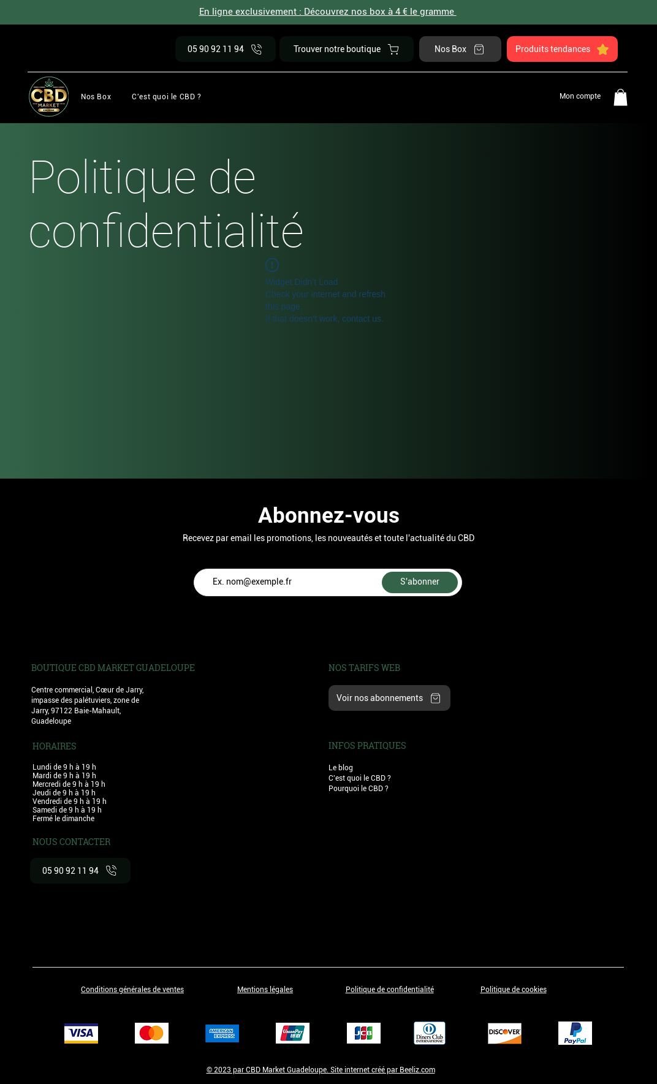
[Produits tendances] (562, 49)
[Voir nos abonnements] (389, 698)
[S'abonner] (420, 582)
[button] (166, 96)
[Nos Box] (460, 49)
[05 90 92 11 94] (225, 49)
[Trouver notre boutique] (346, 49)
